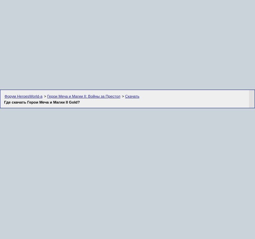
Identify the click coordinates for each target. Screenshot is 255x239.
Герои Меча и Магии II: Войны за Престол (83, 96)
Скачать (132, 96)
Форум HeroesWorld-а (23, 96)
